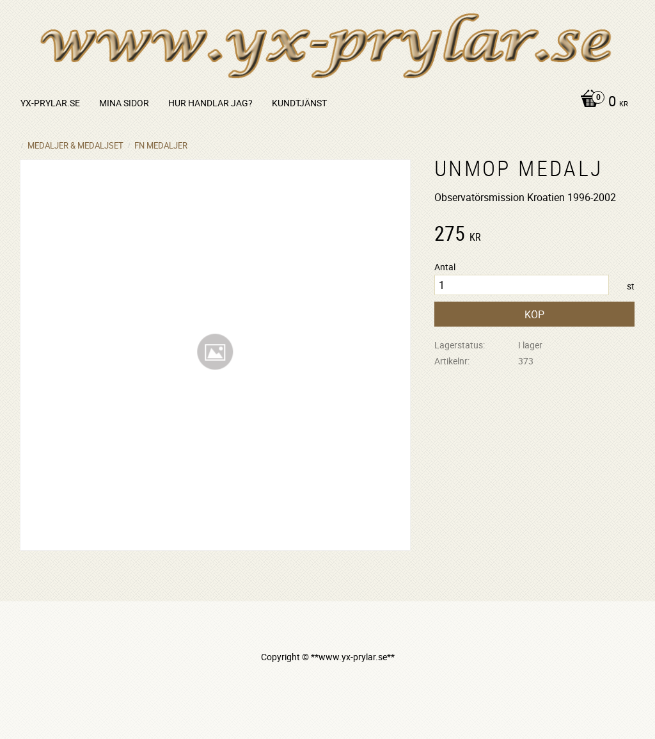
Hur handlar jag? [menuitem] (210, 103)
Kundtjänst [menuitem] (299, 103)
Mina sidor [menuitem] (124, 103)
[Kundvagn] (601, 102)
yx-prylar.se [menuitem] (50, 103)
